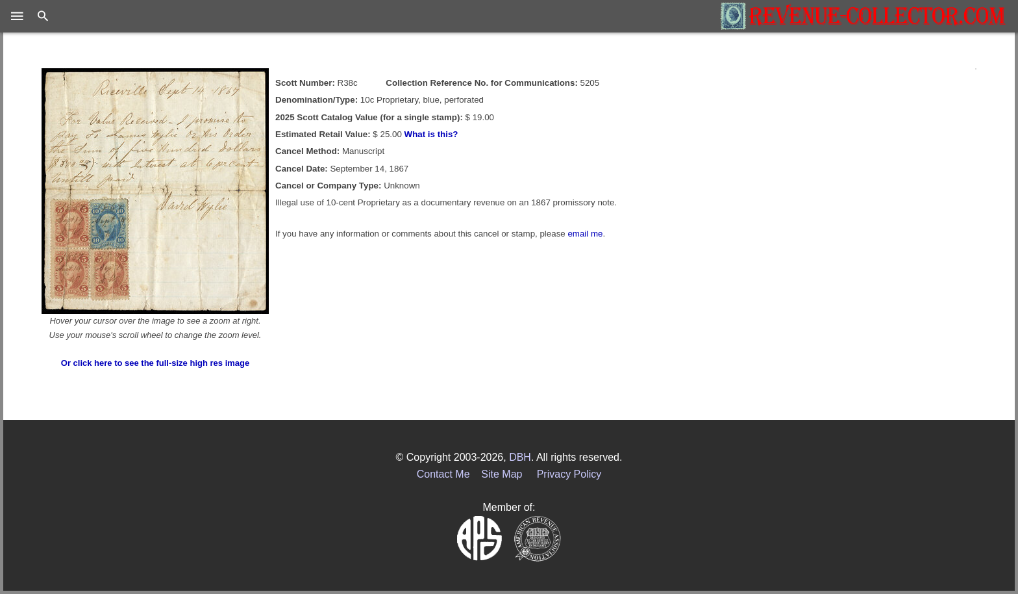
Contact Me (443, 474)
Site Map (501, 474)
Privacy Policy (569, 474)
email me (584, 234)
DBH (520, 457)
